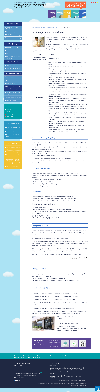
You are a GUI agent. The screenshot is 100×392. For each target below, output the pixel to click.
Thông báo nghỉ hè (11, 135)
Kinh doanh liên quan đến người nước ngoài (13, 91)
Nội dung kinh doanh (43, 359)
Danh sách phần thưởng (13, 38)
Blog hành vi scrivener (20, 361)
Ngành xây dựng (10, 69)
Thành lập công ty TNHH (13, 51)
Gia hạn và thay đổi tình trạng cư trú (13, 97)
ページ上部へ (95, 381)
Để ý (30, 361)
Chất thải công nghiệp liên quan (13, 73)
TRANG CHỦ (18, 359)
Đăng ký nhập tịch (11, 104)
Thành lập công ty (13, 47)
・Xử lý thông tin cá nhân (63, 384)
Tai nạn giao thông (11, 81)
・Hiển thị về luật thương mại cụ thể (78, 384)
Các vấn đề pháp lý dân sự (13, 77)
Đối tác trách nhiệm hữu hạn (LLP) (13, 61)
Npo (7, 57)
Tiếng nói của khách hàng (13, 42)
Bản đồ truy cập (10, 35)
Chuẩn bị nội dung (11, 87)
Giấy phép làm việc (13, 65)
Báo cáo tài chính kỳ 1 (12, 170)
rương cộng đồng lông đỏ (13, 155)
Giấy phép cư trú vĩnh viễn (13, 101)
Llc (7, 54)
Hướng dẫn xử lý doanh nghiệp (12, 31)
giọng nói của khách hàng (72, 359)
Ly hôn (8, 84)
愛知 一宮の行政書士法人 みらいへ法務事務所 (42, 31)
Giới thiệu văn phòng (58, 31)
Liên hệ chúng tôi (39, 361)
